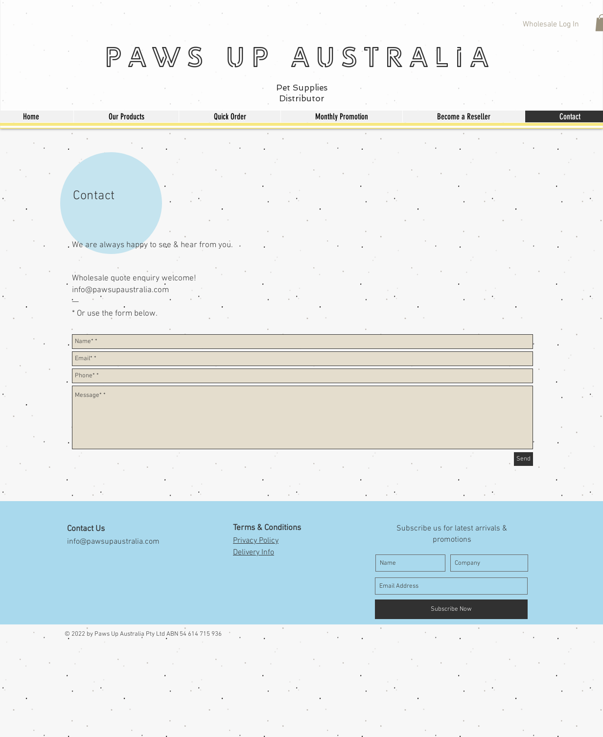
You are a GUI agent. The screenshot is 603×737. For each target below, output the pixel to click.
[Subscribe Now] (451, 609)
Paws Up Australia (299, 56)
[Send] (523, 459)
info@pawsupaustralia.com (120, 290)
